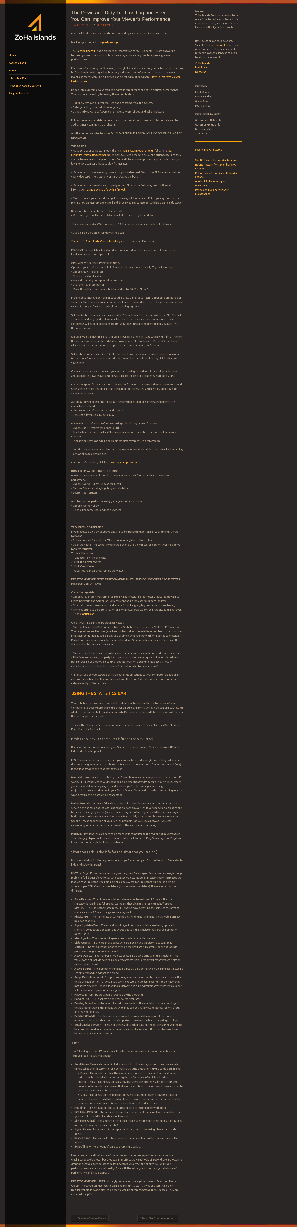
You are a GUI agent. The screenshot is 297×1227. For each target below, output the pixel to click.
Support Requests (19, 93)
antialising (88, 613)
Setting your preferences (126, 462)
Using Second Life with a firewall (106, 189)
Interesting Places (19, 78)
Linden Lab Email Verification (90, 1218)
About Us (14, 70)
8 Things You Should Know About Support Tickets (159, 1218)
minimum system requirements (135, 150)
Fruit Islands (202, 67)
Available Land (17, 63)
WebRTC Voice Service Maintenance (216, 160)
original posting (108, 42)
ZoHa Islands (104, 25)
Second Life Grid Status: (208, 149)
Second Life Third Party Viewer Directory (95, 241)
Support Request (215, 45)
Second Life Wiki (86, 50)
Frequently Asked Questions (25, 85)
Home (12, 55)
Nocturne (200, 72)
